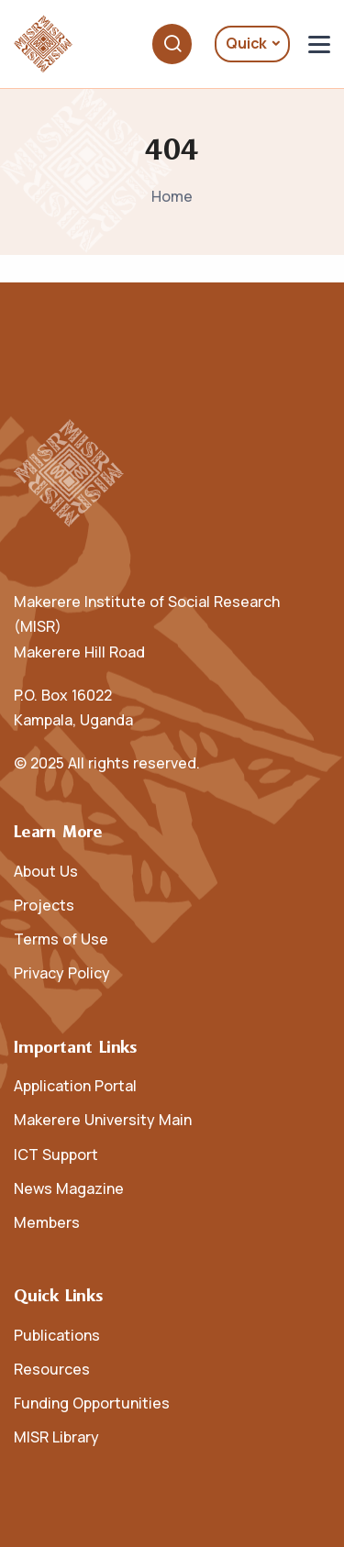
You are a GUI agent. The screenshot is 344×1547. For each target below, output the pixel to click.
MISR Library (56, 1437)
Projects (44, 905)
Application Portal (75, 1086)
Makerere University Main (103, 1120)
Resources (52, 1369)
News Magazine (69, 1188)
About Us (46, 871)
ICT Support (56, 1154)
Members (47, 1222)
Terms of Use (61, 939)
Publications (57, 1335)
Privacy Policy (62, 973)
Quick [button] (246, 43)
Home (172, 196)
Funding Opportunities (92, 1403)
